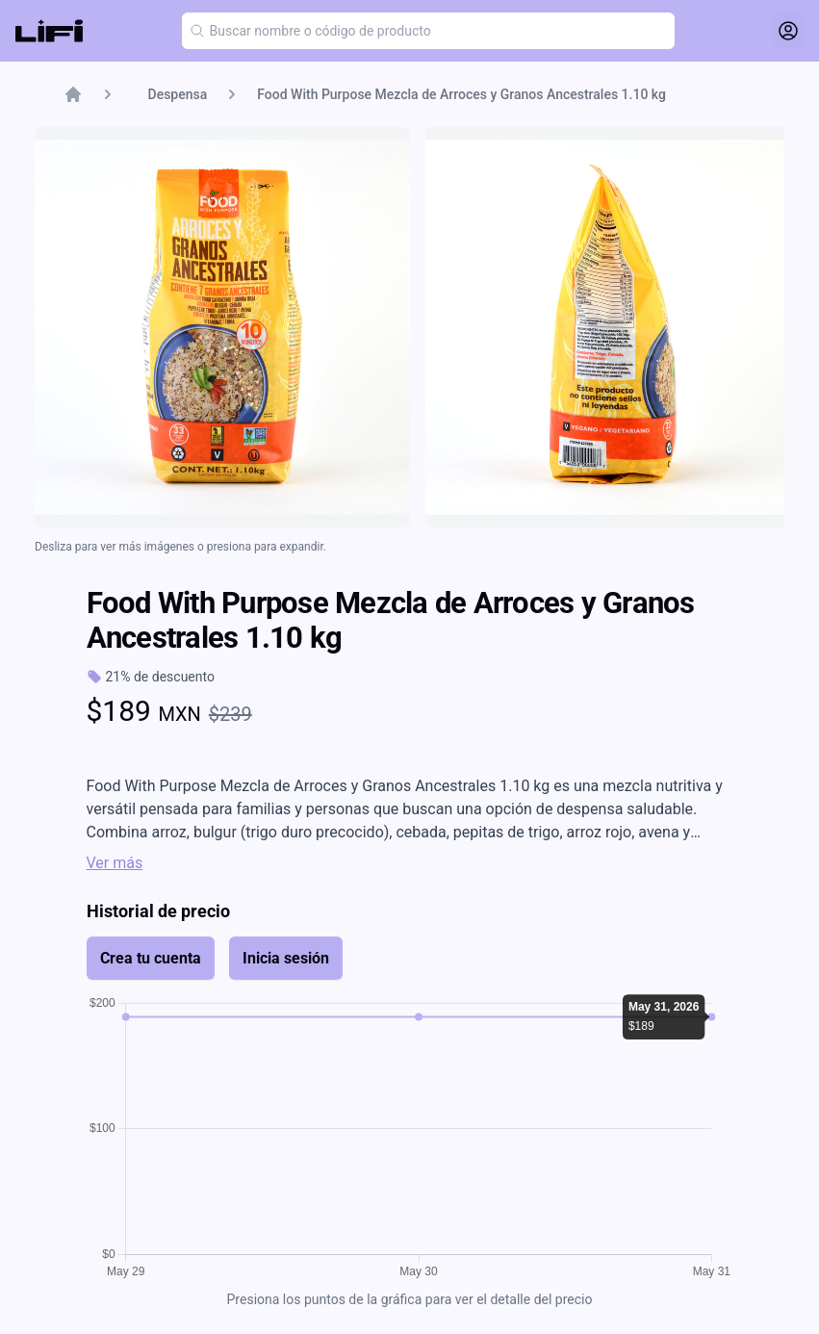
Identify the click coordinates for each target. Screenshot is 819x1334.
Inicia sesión (286, 958)
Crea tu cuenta (150, 958)
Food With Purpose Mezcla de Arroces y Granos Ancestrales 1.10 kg (461, 94)
